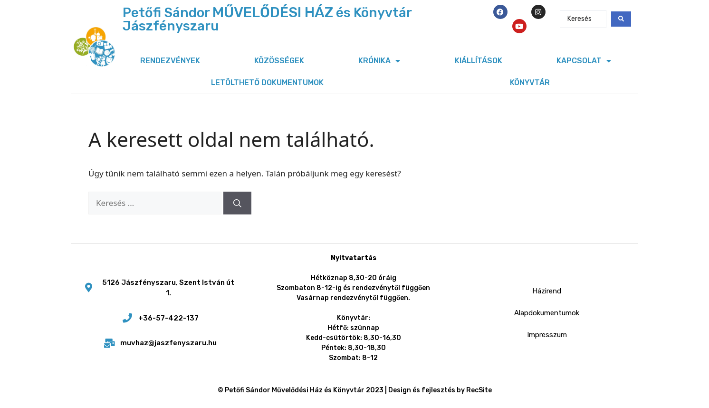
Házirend (546, 291)
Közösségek (279, 60)
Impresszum (547, 334)
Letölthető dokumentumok (267, 82)
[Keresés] (237, 203)
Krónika (379, 60)
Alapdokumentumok (546, 313)
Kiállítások (478, 60)
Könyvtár (530, 82)
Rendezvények (170, 60)
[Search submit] (621, 19)
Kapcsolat (583, 60)
